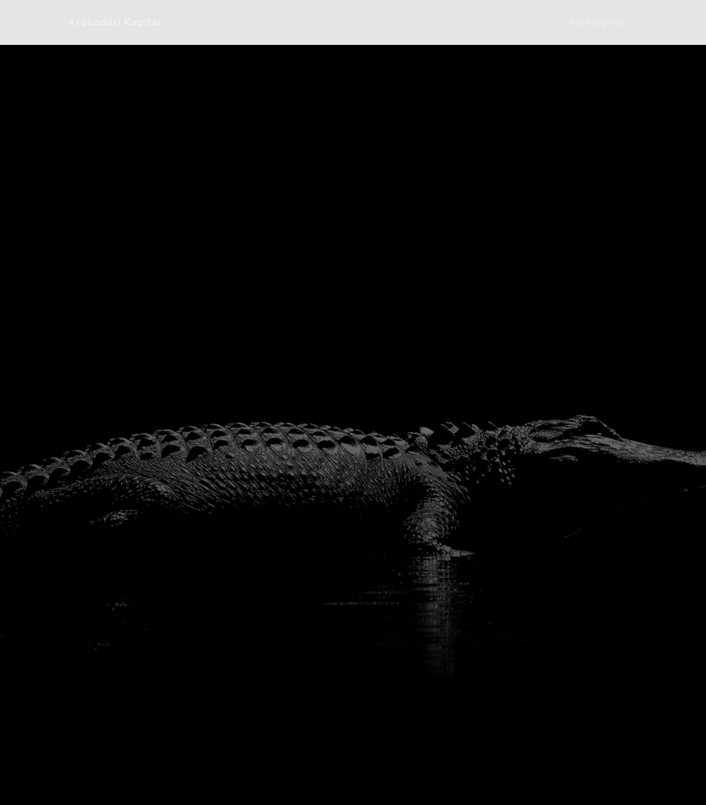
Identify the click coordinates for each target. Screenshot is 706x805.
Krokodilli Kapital (115, 22)
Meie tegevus (597, 22)
